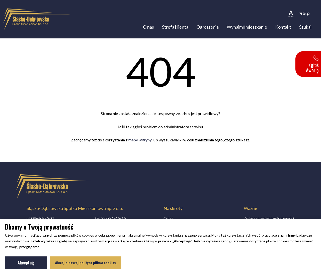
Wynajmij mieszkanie (247, 27)
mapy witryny (140, 139)
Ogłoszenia (207, 27)
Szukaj (305, 27)
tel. (110, 218)
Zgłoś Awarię (312, 64)
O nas (148, 27)
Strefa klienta (175, 27)
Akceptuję (32, 264)
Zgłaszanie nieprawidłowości (269, 218)
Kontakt (283, 27)
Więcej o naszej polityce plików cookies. (86, 262)
